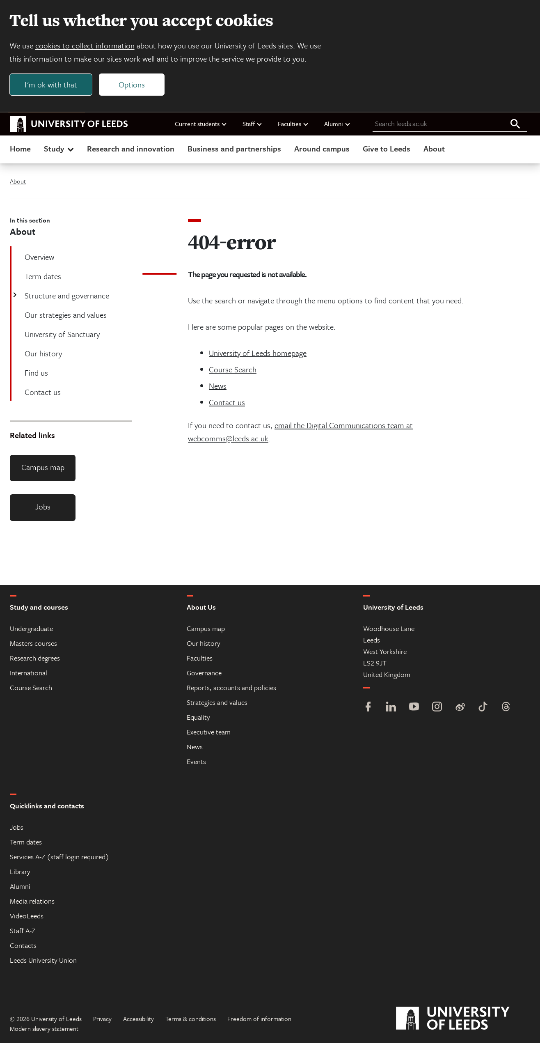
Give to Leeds (386, 149)
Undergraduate (31, 629)
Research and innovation (130, 149)
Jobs (42, 507)
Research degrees (35, 659)
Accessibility (138, 1019)
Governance (204, 673)
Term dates (26, 842)
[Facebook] (368, 708)
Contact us (227, 402)
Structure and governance (66, 296)
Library (20, 872)
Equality (198, 718)
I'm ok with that (51, 84)
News (218, 386)
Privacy (102, 1019)
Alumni (337, 124)
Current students (201, 124)
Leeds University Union (43, 961)
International (28, 673)
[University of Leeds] (463, 1019)
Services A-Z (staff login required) (59, 857)
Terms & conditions (190, 1019)
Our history (203, 644)
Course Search (232, 370)
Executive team (209, 732)
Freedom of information (259, 1019)
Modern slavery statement (44, 1029)
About (434, 149)
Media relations (32, 902)
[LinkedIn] (391, 708)
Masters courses (33, 644)
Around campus (322, 149)
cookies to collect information (85, 45)
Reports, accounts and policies (231, 688)
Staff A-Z (22, 931)
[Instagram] (437, 708)
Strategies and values (217, 703)
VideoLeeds (26, 916)
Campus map (42, 467)
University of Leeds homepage (258, 353)
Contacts (23, 946)
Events (196, 762)
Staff (253, 124)
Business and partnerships (234, 149)
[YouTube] (414, 708)
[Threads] (506, 708)
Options (132, 84)
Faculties (293, 124)
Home (20, 149)
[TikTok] (483, 708)
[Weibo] (460, 708)
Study (60, 149)
